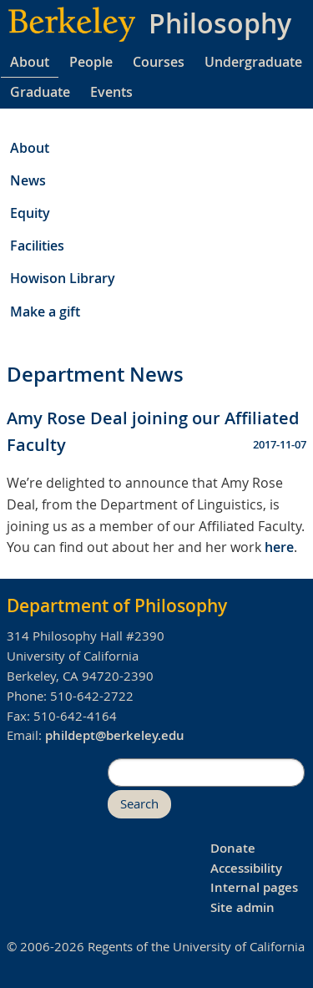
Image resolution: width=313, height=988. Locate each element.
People (91, 62)
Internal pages (254, 887)
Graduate (40, 92)
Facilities (37, 245)
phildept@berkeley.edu (114, 735)
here (279, 547)
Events (111, 92)
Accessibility (246, 868)
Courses (158, 62)
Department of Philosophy (117, 605)
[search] (206, 772)
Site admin (242, 907)
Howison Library (62, 278)
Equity (30, 213)
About (29, 62)
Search (139, 804)
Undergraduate (253, 62)
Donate (232, 848)
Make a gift (45, 311)
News (28, 180)
